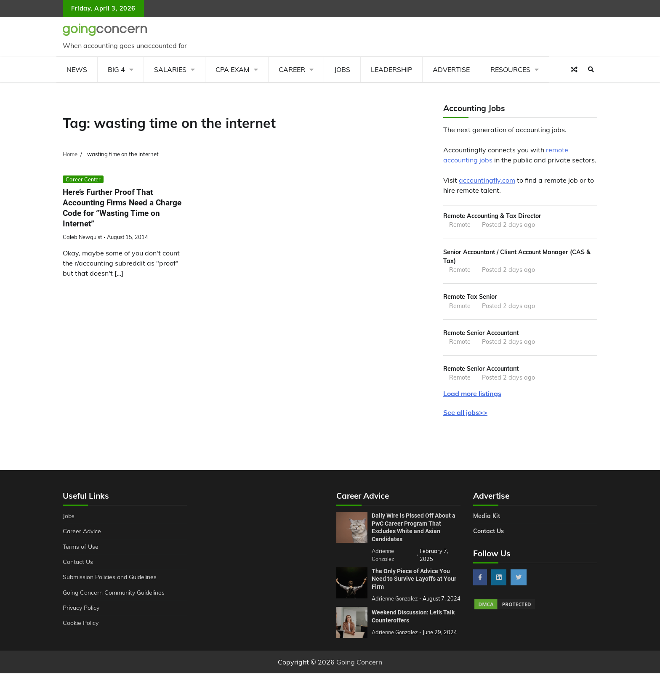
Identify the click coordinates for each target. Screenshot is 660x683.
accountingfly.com (487, 180)
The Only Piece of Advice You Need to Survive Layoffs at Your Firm (414, 580)
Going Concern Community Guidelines (115, 594)
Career (292, 69)
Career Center (83, 179)
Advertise (451, 69)
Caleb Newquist (82, 237)
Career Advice (82, 533)
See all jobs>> (465, 414)
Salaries (170, 69)
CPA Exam (233, 69)
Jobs (342, 69)
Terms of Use (81, 548)
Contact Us (78, 563)
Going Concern (359, 671)
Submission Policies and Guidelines (111, 578)
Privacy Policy (82, 609)
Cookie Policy (81, 624)
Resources (510, 69)
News (77, 69)
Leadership (391, 69)
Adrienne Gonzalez (395, 641)
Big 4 (116, 69)
